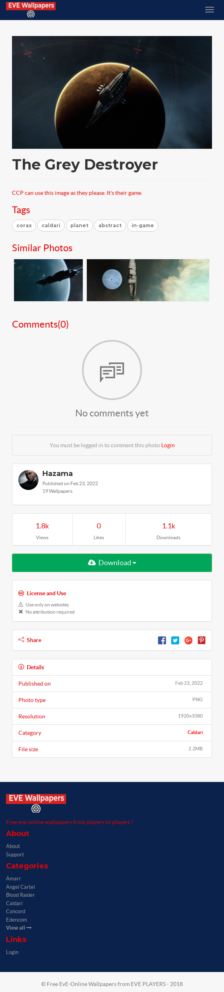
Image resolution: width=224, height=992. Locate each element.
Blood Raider (20, 895)
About (13, 846)
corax (24, 225)
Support (15, 855)
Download (112, 562)
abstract (110, 225)
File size (112, 748)
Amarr (13, 879)
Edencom (16, 920)
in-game (143, 225)
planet (79, 225)
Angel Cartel (20, 887)
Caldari (195, 732)
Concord (15, 911)
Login (168, 445)
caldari (51, 225)
